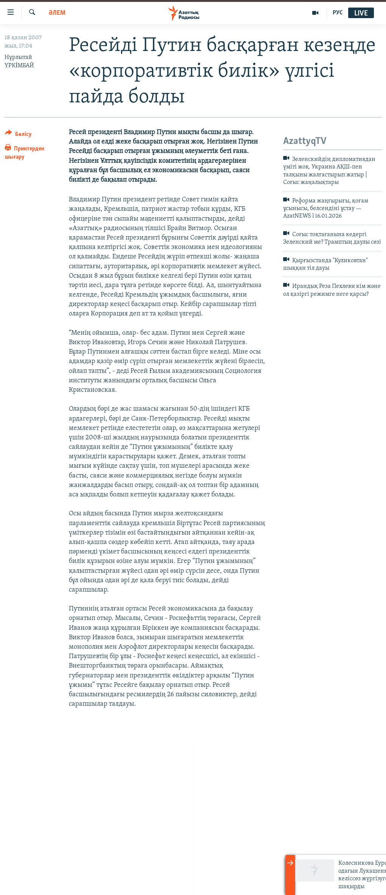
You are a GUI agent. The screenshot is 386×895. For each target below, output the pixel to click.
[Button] (18, 135)
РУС (338, 13)
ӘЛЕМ (57, 13)
